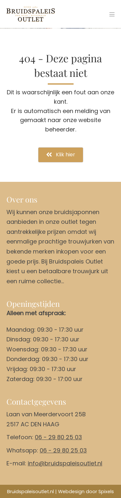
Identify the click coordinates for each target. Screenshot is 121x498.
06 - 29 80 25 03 (58, 437)
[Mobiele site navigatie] (112, 14)
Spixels (106, 491)
